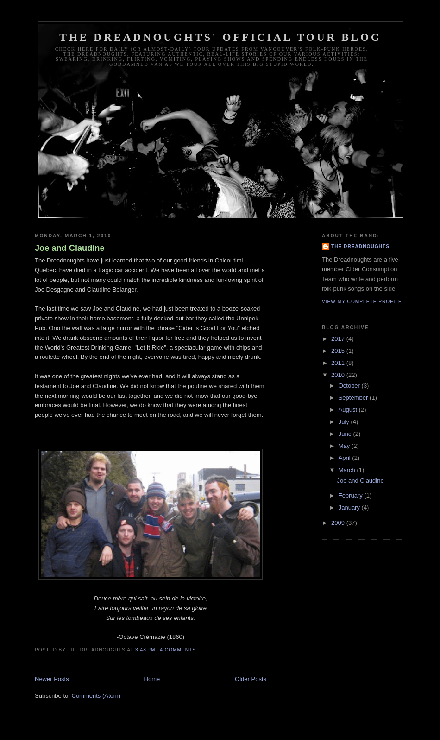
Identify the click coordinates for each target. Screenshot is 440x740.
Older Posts (250, 679)
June (346, 433)
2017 (338, 338)
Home (152, 679)
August (349, 409)
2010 (338, 374)
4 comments (178, 649)
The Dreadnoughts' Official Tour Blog (220, 37)
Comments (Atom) (96, 695)
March (348, 469)
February (352, 495)
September (354, 397)
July (345, 421)
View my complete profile (362, 301)
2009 (338, 522)
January (350, 507)
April (345, 457)
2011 (338, 362)
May (345, 445)
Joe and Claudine (70, 248)
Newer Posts (52, 679)
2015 (338, 350)
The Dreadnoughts (360, 246)
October (350, 385)
